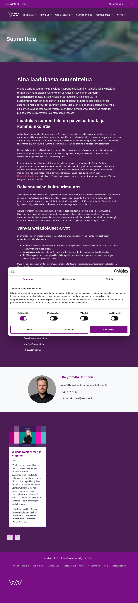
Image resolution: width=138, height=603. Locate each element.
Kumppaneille (84, 14)
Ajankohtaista (12, 3)
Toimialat (28, 14)
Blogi (24, 3)
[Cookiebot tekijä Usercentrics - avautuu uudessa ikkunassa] (116, 271)
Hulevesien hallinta (32, 349)
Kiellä (29, 329)
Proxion (34, 509)
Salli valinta (69, 329)
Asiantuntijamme (117, 3)
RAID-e (33, 512)
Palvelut (45, 14)
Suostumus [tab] (28, 279)
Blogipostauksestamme (28, 176)
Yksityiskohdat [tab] (69, 279)
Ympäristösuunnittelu (34, 344)
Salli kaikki (108, 329)
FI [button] (129, 3)
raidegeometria (18, 515)
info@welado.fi (51, 558)
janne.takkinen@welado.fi (77, 398)
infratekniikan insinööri (21, 509)
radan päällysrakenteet (21, 512)
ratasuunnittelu (30, 515)
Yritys (120, 14)
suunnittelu (30, 518)
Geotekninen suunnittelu (35, 338)
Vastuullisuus (103, 14)
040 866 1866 (70, 392)
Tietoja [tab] (109, 279)
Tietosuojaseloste (119, 565)
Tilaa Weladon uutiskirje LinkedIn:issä (78, 558)
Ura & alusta (62, 14)
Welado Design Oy (19, 522)
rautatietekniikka (18, 518)
